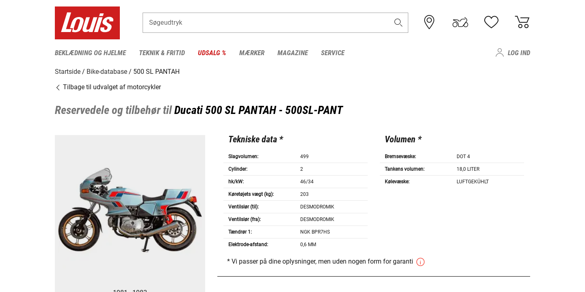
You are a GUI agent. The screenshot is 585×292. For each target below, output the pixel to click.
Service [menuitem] (332, 53)
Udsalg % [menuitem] (212, 53)
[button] (398, 23)
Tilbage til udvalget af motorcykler (108, 87)
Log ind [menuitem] (519, 53)
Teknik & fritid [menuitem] (162, 53)
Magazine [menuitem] (292, 53)
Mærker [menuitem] (251, 53)
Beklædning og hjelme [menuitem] (90, 53)
